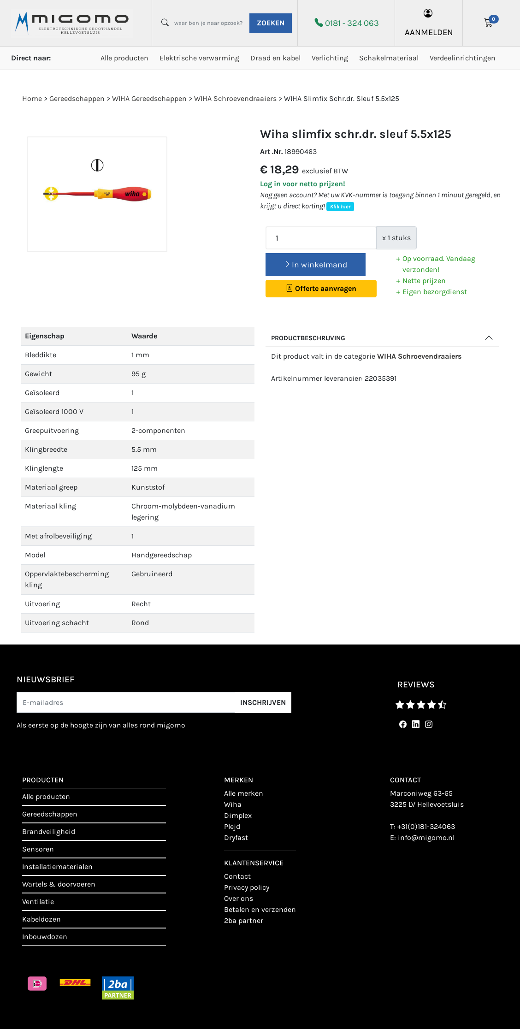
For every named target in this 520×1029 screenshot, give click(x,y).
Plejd (232, 826)
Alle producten (124, 57)
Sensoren (38, 849)
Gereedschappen (49, 814)
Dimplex (238, 815)
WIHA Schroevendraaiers (419, 356)
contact (237, 876)
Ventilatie (38, 901)
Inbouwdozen (44, 936)
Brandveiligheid (48, 831)
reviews (416, 684)
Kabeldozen (41, 919)
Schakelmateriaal (389, 57)
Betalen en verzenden (260, 909)
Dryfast (236, 837)
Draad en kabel (275, 57)
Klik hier (340, 206)
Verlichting (330, 57)
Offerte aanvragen (321, 288)
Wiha (233, 804)
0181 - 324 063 (352, 23)
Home (32, 98)
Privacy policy (246, 887)
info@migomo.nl (426, 837)
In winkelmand (315, 264)
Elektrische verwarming (199, 57)
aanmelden (429, 23)
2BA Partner (243, 920)
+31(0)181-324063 (426, 826)
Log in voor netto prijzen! (302, 183)
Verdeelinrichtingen (463, 57)
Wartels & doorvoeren (58, 884)
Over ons (238, 898)
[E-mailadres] (126, 702)
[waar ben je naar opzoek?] (208, 23)
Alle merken (243, 793)
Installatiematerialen (57, 866)
